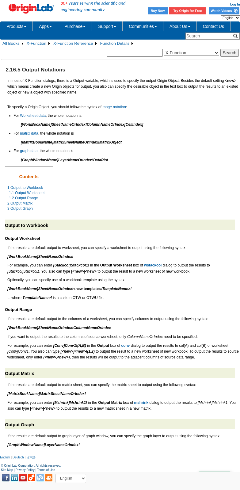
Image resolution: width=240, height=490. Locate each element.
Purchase (75, 26)
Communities (143, 26)
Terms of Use (46, 470)
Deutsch (18, 457)
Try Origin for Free (187, 11)
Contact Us (213, 26)
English (5, 457)
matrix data (29, 133)
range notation (114, 107)
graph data (28, 151)
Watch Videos (224, 11)
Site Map (7, 470)
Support (107, 26)
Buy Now (158, 11)
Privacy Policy (25, 470)
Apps (45, 26)
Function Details (115, 43)
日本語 (31, 457)
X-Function (36, 43)
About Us (180, 26)
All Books (11, 43)
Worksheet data (33, 115)
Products (16, 26)
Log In (235, 4)
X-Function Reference (73, 43)
